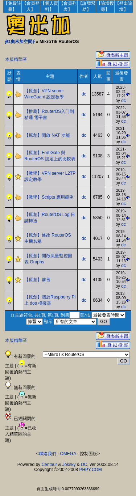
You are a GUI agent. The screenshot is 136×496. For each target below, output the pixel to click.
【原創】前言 (37, 279)
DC (84, 464)
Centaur (49, 464)
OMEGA (68, 453)
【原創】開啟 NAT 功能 (47, 135)
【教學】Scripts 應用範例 (49, 197)
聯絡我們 (47, 453)
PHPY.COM (90, 469)
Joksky (69, 464)
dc (84, 94)
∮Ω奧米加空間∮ (20, 41)
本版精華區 (16, 59)
